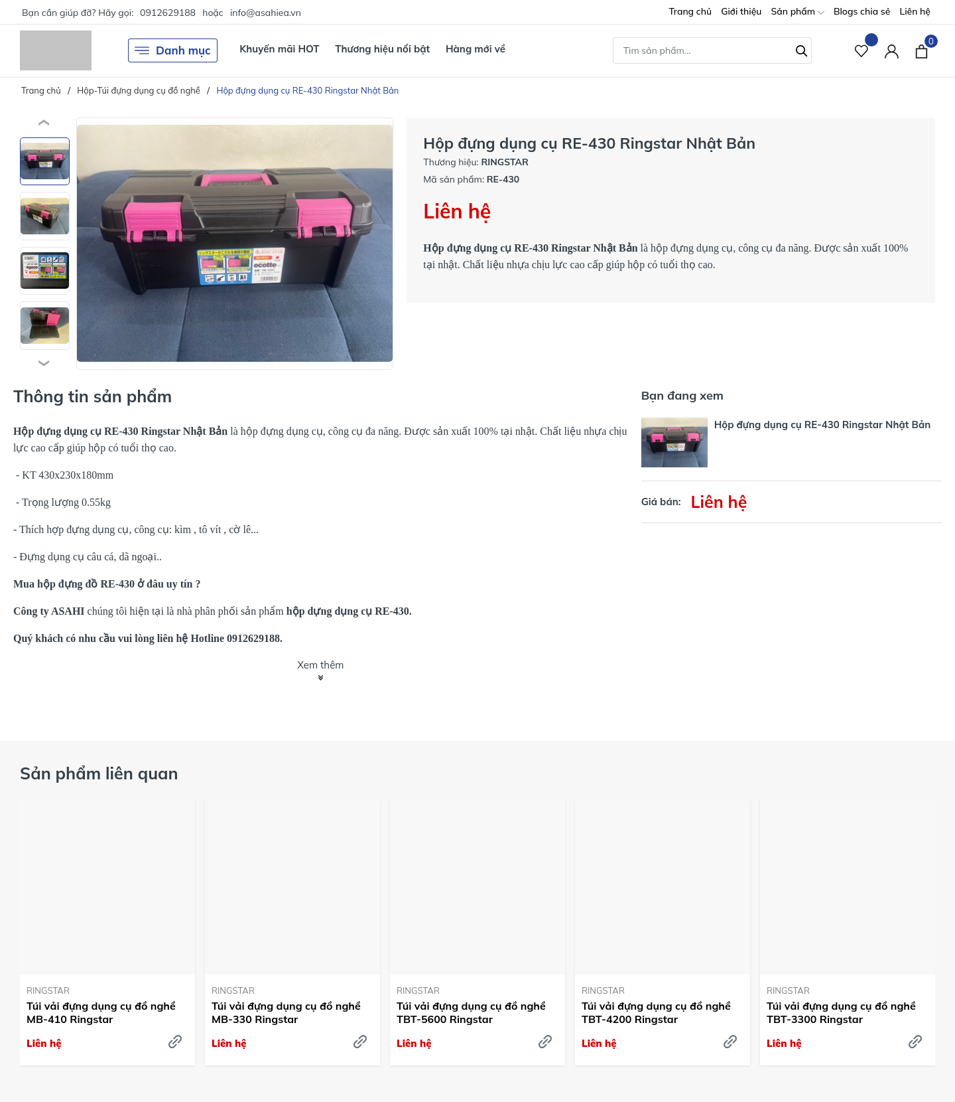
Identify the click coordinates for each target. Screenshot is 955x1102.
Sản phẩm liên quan (99, 773)
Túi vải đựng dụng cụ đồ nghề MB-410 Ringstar (101, 1012)
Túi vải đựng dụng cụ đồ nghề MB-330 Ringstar (286, 1012)
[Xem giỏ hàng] (921, 50)
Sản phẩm (797, 12)
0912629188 (168, 13)
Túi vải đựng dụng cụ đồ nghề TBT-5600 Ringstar (471, 1012)
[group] (235, 243)
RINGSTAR (48, 990)
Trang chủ (690, 11)
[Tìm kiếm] (801, 49)
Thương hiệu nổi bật (382, 48)
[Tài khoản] (892, 50)
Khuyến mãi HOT (279, 48)
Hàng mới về (475, 48)
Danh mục (173, 50)
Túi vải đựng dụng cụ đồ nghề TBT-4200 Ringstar (656, 1012)
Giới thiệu (741, 11)
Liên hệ (914, 11)
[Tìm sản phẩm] (712, 50)
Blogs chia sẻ (862, 11)
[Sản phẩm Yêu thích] (862, 50)
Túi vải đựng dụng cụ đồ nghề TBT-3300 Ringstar (841, 1012)
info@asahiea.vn (265, 13)
